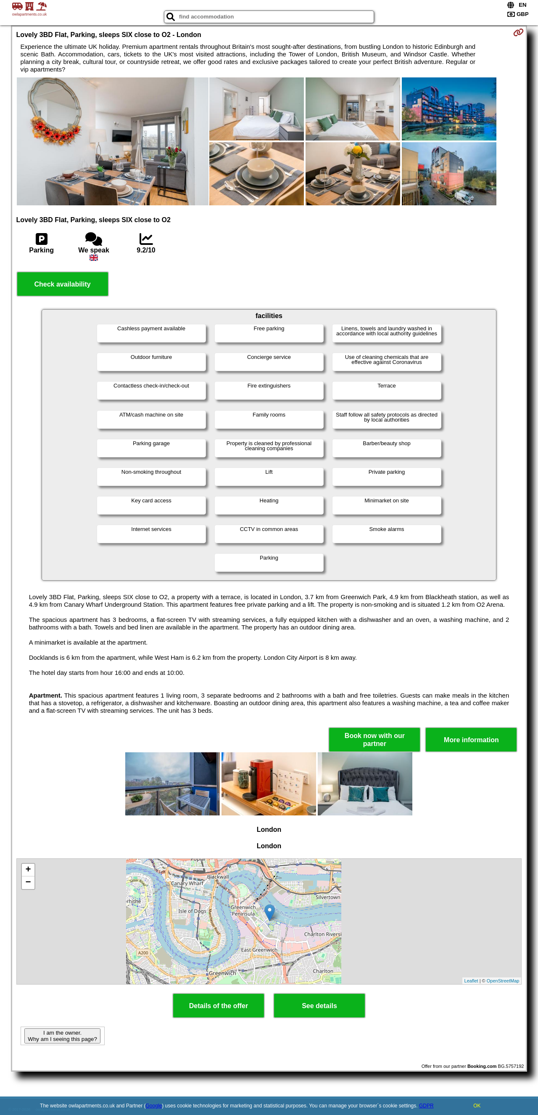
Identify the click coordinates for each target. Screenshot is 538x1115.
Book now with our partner (375, 739)
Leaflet (471, 980)
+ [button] (28, 870)
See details (319, 1005)
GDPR (426, 1106)
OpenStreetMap (503, 980)
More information (471, 739)
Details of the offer (218, 1005)
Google (154, 1106)
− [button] (28, 882)
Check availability (62, 284)
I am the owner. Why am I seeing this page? (62, 1036)
